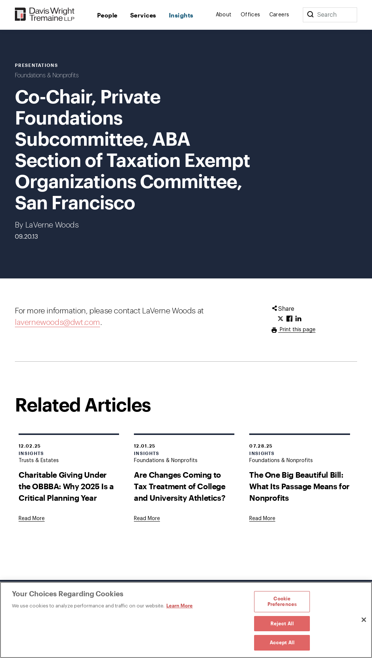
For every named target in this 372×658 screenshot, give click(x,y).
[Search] (310, 15)
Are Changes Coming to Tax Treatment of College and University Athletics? (179, 486)
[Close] (364, 620)
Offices (250, 14)
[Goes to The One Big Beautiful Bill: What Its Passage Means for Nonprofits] (262, 519)
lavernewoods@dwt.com (57, 322)
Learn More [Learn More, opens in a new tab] (179, 606)
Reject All (282, 623)
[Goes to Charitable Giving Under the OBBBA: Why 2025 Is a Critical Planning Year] (32, 519)
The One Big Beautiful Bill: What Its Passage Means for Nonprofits (299, 486)
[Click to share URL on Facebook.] (289, 319)
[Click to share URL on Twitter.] (280, 319)
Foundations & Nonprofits (46, 75)
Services (143, 15)
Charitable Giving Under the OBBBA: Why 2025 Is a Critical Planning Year (66, 486)
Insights (181, 15)
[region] (186, 620)
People (107, 15)
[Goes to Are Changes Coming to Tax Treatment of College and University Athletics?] (147, 519)
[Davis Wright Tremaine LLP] (45, 14)
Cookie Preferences (282, 601)
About (224, 14)
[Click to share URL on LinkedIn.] (298, 319)
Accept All (282, 642)
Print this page (296, 329)
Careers (279, 14)
